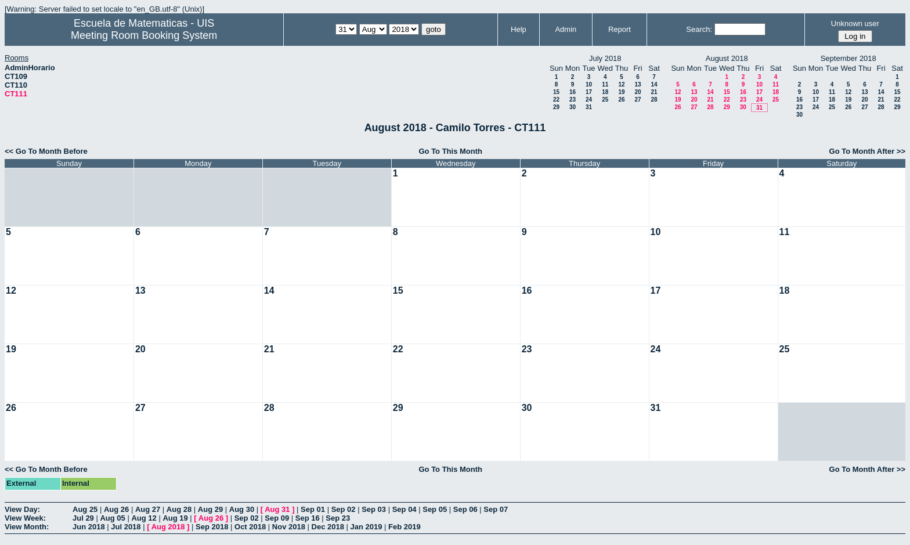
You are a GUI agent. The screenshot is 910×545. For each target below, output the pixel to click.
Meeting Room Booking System (144, 35)
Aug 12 (143, 518)
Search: (699, 29)
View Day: (22, 509)
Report (619, 29)
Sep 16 (307, 518)
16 (572, 92)
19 (621, 92)
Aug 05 (112, 518)
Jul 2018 (125, 526)
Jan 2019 (366, 526)
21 (654, 92)
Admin (565, 29)
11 (605, 84)
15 (556, 92)
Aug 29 (210, 509)
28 (654, 99)
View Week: (25, 518)
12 (621, 84)
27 (637, 99)
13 (637, 84)
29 (556, 107)
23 (572, 99)
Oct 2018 (250, 526)
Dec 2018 (328, 526)
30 (572, 107)
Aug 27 (147, 509)
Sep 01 (313, 509)
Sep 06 (465, 509)
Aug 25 (85, 509)
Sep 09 (277, 518)
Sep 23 (338, 518)
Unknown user (855, 23)
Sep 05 (435, 509)
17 (589, 92)
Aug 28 (179, 509)
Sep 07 (495, 509)
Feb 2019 (404, 526)
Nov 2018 (288, 526)
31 (589, 107)
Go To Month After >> (867, 151)
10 (589, 84)
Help (518, 29)
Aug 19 (174, 518)
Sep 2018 (212, 526)
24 (589, 99)
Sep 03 (374, 509)
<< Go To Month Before (46, 151)
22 (556, 99)
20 (637, 92)
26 (621, 99)
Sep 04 (404, 509)
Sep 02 (343, 509)
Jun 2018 (89, 526)
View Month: (27, 526)
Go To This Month (450, 151)
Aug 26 (116, 509)
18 (605, 92)
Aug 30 (241, 509)
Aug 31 (277, 509)
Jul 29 (83, 518)
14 (654, 84)
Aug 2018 (168, 526)
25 (605, 99)
